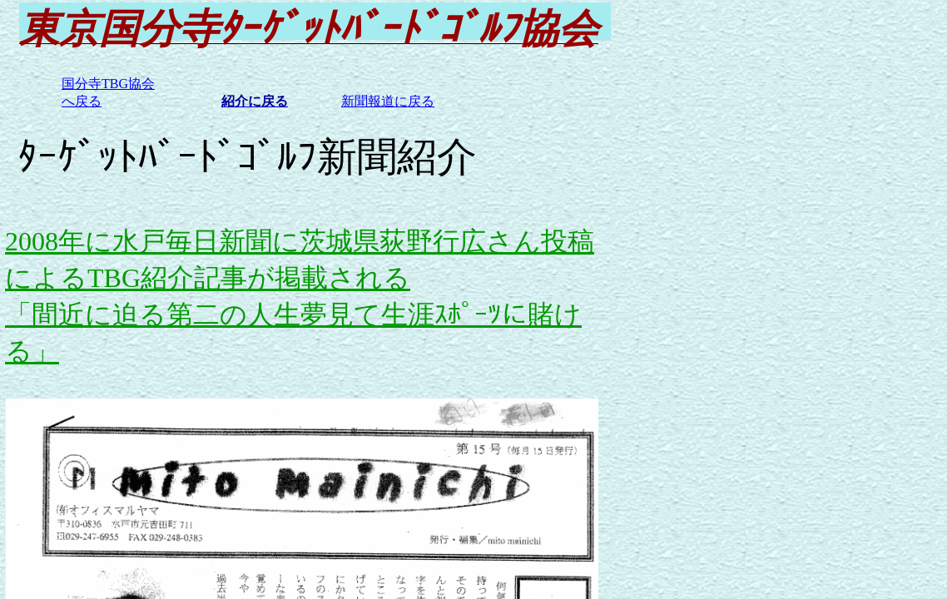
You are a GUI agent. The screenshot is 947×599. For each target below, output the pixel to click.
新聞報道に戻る (387, 101)
